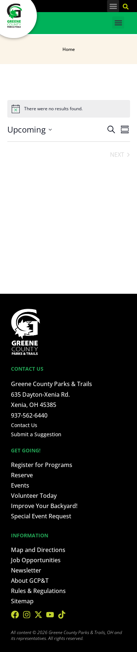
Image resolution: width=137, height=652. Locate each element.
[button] (113, 6)
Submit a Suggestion (36, 434)
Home (68, 49)
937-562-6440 (29, 415)
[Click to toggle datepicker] (29, 129)
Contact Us (24, 425)
